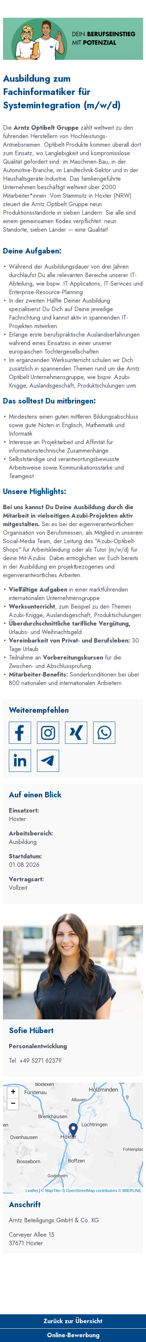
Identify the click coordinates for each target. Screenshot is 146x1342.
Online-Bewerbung (73, 1335)
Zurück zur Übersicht (73, 1321)
